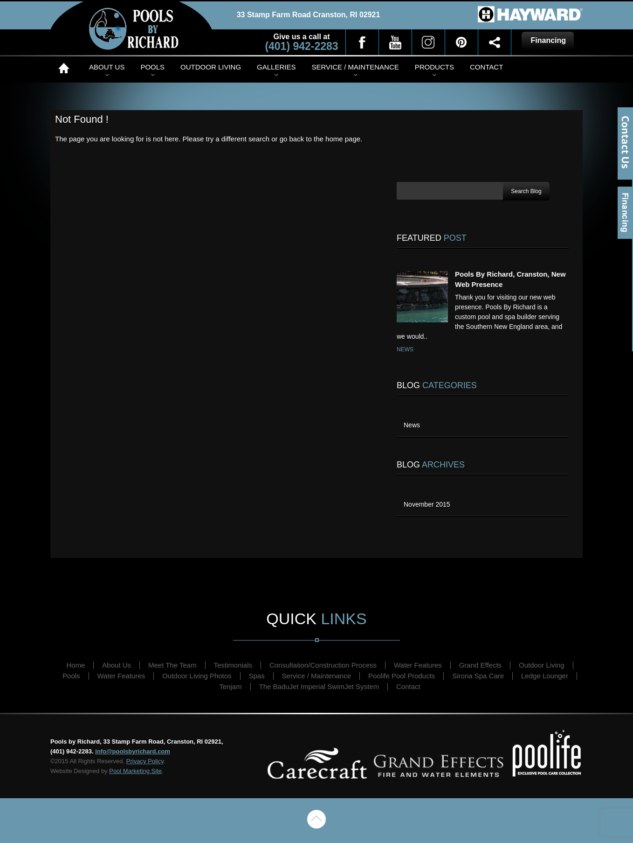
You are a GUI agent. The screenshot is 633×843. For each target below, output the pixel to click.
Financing (625, 213)
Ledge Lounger (544, 676)
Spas (257, 676)
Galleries (276, 67)
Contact (486, 67)
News (405, 349)
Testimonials (233, 665)
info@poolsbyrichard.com (132, 751)
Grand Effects (480, 665)
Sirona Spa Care (478, 676)
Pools (152, 67)
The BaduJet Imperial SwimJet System (319, 686)
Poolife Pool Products (401, 676)
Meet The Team (172, 665)
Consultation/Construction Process (323, 665)
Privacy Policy (145, 761)
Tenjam (230, 686)
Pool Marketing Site (135, 770)
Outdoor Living (210, 67)
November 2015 (427, 504)
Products (434, 67)
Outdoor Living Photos (196, 676)
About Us (106, 67)
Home (65, 68)
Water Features (418, 665)
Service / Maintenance (355, 67)
